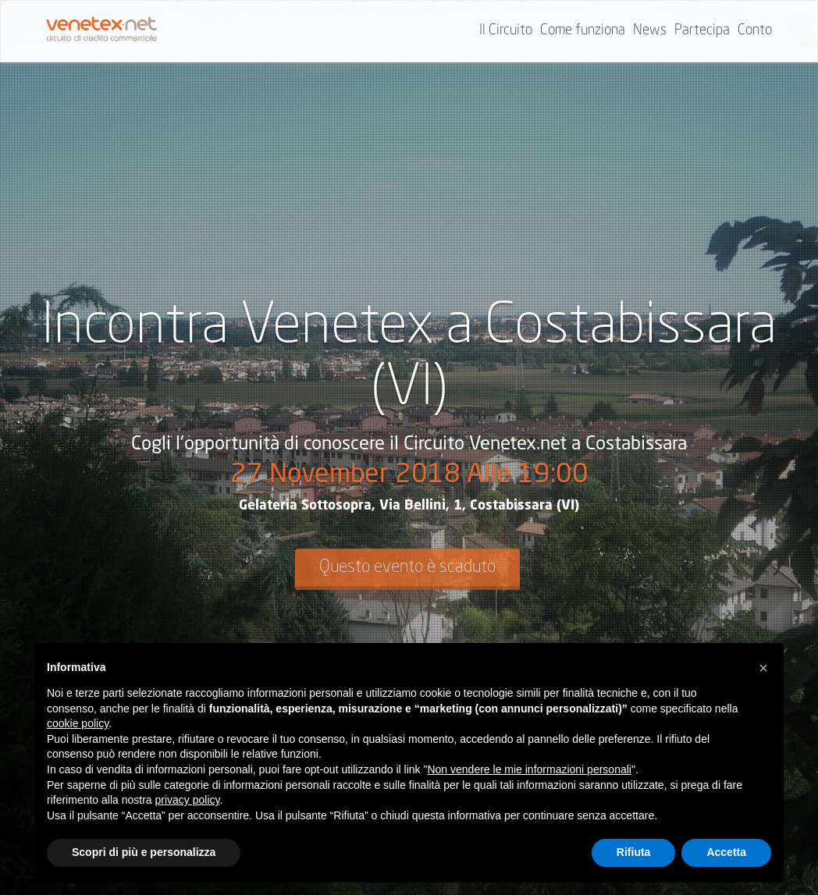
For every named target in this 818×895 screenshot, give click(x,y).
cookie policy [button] (77, 723)
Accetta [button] (726, 852)
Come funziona (582, 30)
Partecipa (702, 30)
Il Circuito (505, 30)
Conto (755, 30)
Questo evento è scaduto (407, 567)
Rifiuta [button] (634, 852)
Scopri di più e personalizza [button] (143, 852)
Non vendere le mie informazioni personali (529, 769)
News (650, 30)
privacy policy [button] (187, 800)
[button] (763, 667)
